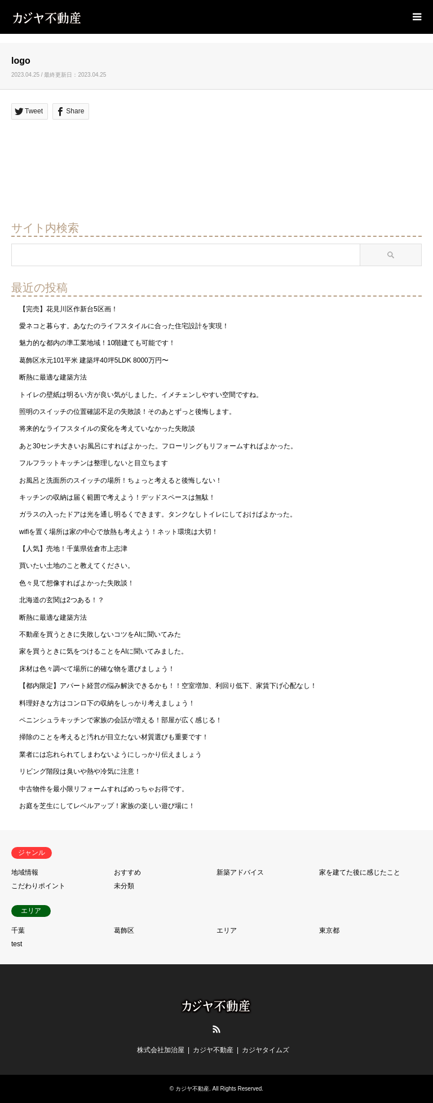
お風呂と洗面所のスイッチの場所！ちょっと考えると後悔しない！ (120, 480)
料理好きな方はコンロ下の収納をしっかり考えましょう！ (107, 703)
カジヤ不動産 (213, 1050)
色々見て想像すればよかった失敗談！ (76, 583)
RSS (216, 1029)
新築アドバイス (240, 872)
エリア (226, 930)
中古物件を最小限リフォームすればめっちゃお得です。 (103, 789)
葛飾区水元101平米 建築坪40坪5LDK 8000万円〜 (94, 360)
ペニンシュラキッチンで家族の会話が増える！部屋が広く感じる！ (120, 720)
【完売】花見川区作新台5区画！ (68, 309)
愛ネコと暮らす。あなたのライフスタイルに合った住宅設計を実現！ (124, 326)
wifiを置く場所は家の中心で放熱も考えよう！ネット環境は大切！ (118, 532)
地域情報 (24, 872)
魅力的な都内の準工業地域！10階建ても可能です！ (97, 343)
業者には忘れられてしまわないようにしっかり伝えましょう (110, 754)
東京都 (329, 930)
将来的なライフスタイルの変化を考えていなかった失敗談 (107, 429)
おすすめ (127, 872)
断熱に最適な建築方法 (53, 377)
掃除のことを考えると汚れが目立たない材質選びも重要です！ (114, 737)
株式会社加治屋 (160, 1050)
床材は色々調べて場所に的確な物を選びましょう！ (97, 669)
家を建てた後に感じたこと (359, 872)
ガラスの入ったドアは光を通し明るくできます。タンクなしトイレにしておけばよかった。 (158, 514)
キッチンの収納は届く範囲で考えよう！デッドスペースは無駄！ (117, 497)
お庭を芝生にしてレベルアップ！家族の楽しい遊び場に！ (107, 806)
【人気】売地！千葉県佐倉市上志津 (73, 549)
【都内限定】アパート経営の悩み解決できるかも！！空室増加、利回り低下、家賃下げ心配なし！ (168, 686)
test (16, 944)
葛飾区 (124, 930)
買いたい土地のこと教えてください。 (76, 566)
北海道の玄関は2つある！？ (61, 600)
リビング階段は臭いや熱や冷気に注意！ (80, 771)
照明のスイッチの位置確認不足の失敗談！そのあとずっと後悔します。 (127, 412)
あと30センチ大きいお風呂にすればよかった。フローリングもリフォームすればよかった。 (158, 446)
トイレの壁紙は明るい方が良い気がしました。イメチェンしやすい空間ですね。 (141, 395)
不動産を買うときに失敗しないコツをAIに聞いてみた (100, 634)
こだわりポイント (38, 886)
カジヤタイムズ (265, 1050)
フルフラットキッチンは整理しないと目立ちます (93, 463)
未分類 (124, 886)
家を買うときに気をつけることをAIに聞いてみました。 (103, 651)
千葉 (18, 930)
